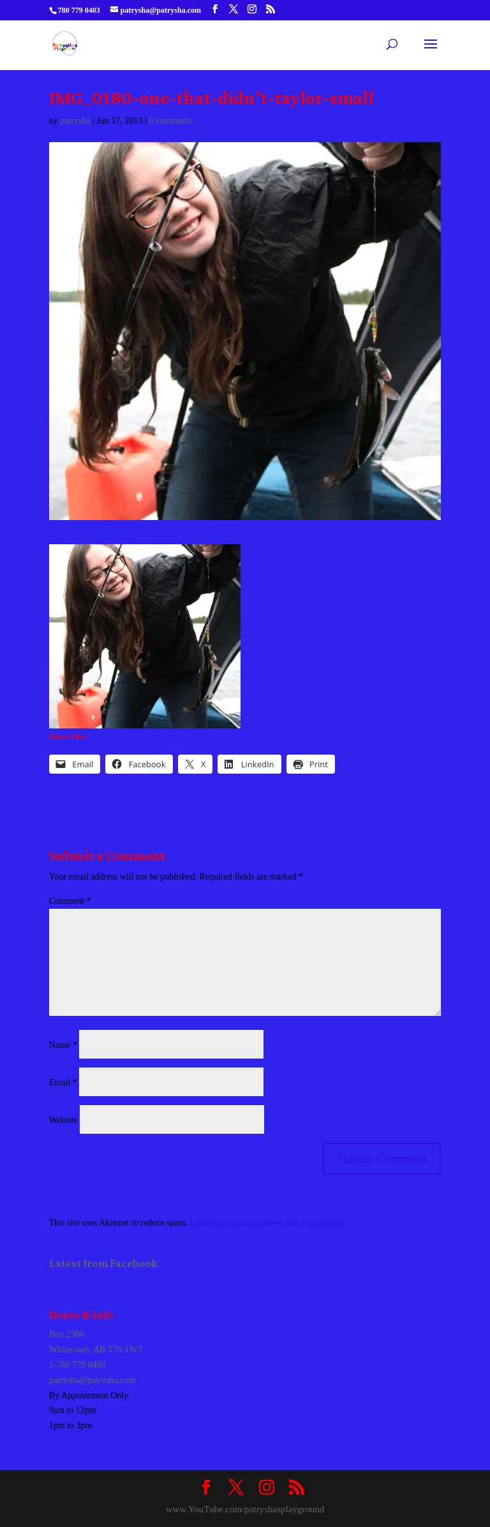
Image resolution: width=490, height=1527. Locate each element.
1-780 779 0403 (77, 1365)
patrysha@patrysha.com (92, 1380)
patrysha (75, 121)
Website (63, 1120)
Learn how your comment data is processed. (269, 1222)
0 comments (170, 121)
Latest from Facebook (103, 1263)
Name (63, 1045)
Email (63, 1082)
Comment (70, 901)
